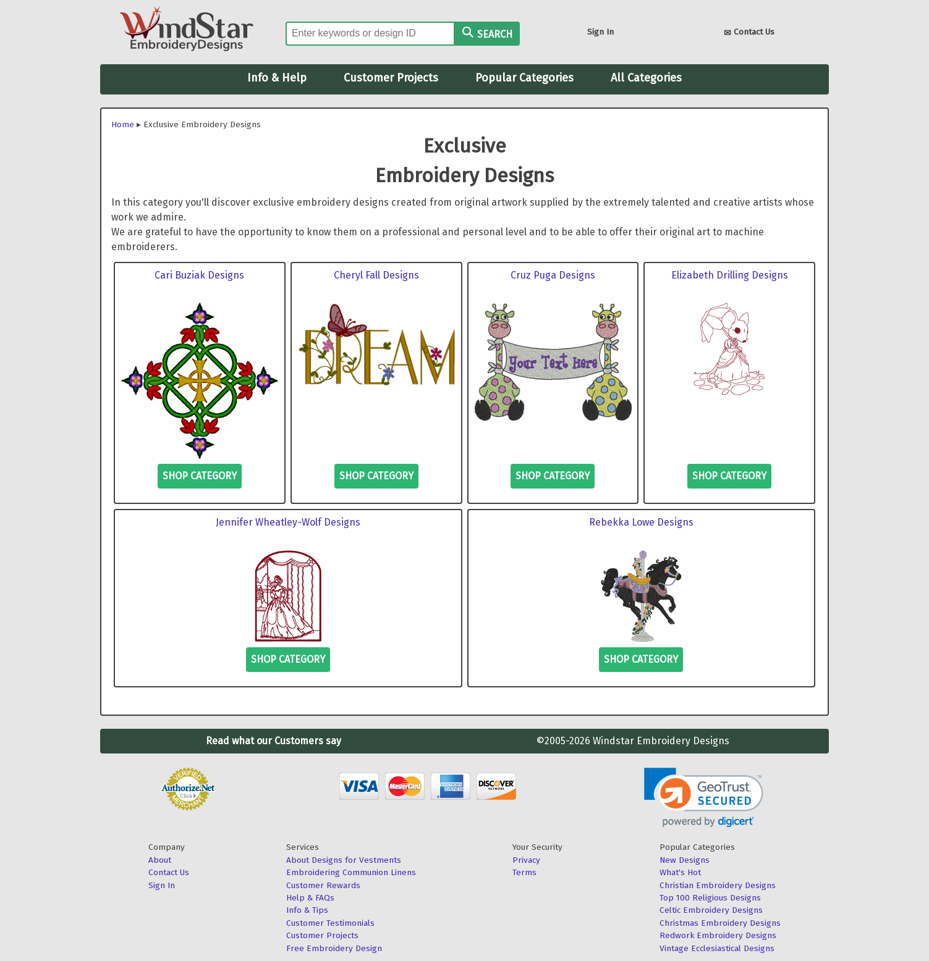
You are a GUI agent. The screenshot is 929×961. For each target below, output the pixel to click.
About (159, 860)
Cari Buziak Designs (199, 275)
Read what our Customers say (273, 741)
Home (122, 124)
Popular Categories (524, 78)
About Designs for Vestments (343, 860)
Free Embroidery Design (334, 948)
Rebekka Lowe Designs (641, 522)
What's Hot (680, 872)
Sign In (600, 32)
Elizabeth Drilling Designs (729, 275)
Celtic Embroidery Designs (711, 910)
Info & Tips (307, 910)
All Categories (646, 78)
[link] (704, 797)
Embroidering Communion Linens (351, 872)
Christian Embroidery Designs (718, 885)
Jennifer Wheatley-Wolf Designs (288, 522)
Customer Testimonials (330, 923)
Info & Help (277, 78)
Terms (524, 872)
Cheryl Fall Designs (376, 275)
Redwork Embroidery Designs (718, 935)
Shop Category (200, 476)
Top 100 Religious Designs (710, 897)
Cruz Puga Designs (553, 275)
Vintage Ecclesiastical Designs (717, 948)
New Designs (685, 860)
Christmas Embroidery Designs (720, 923)
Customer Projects (391, 78)
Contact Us (749, 33)
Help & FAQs (310, 897)
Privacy (526, 860)
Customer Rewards (323, 885)
